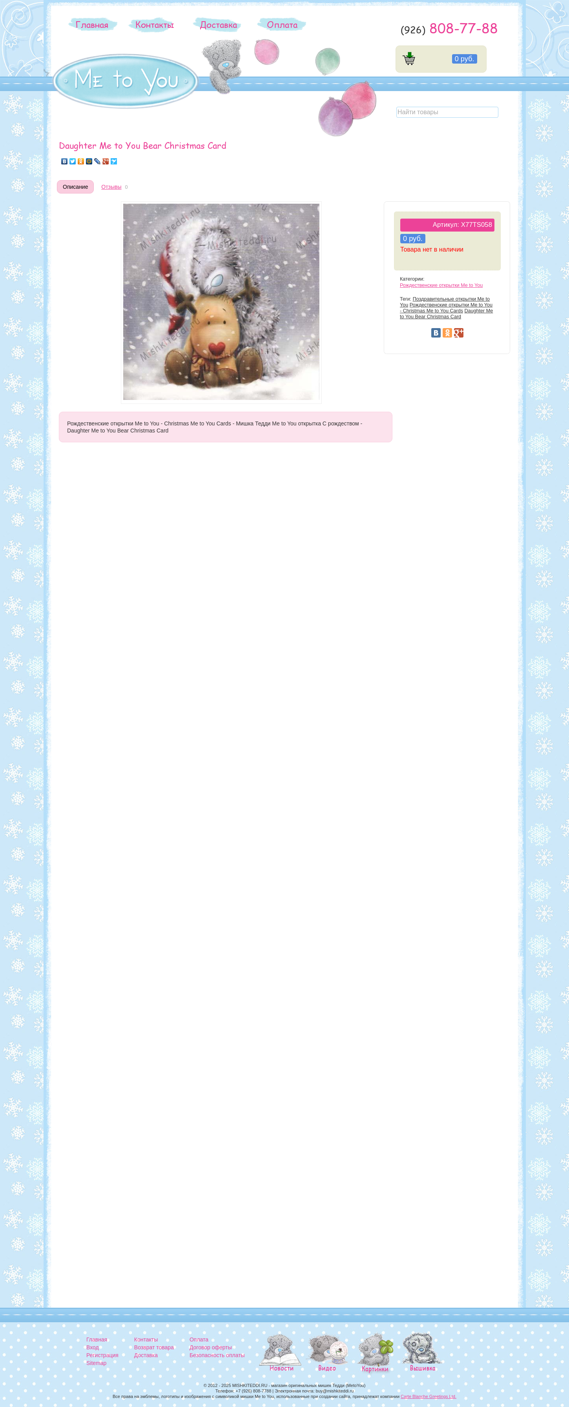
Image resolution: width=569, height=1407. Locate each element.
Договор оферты (211, 1347)
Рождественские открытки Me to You (441, 285)
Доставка (218, 24)
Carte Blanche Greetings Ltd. (428, 1396)
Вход (92, 1347)
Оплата (282, 24)
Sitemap (96, 1363)
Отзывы (111, 187)
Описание (75, 187)
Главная (92, 24)
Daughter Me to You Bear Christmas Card (446, 313)
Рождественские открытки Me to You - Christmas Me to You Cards (446, 308)
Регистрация (102, 1355)
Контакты (154, 24)
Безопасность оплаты (217, 1355)
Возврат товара (154, 1347)
